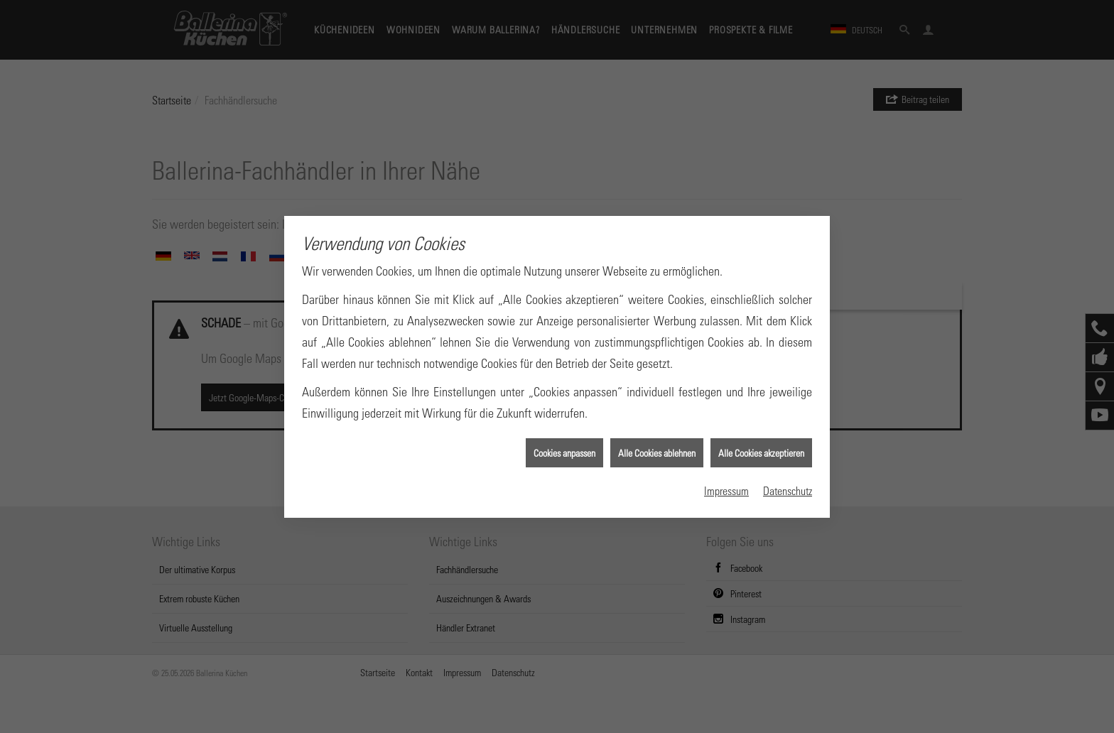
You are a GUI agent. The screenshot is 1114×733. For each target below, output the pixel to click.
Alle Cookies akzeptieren (761, 450)
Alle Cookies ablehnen (657, 450)
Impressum (726, 487)
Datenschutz (787, 487)
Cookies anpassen (564, 450)
